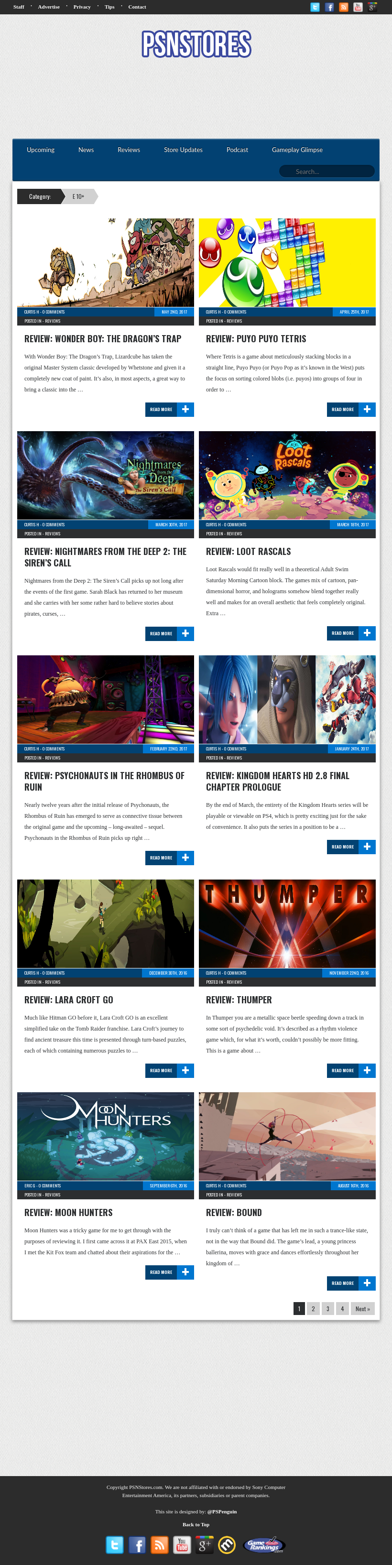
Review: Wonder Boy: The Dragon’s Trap (102, 338)
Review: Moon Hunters (68, 1212)
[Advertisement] (196, 99)
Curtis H (31, 311)
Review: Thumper (239, 999)
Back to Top (196, 1524)
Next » (363, 1308)
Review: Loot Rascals (248, 551)
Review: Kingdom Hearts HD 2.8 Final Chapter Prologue (277, 781)
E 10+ (78, 196)
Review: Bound (234, 1212)
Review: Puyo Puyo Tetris (256, 338)
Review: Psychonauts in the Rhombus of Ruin (104, 781)
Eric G (29, 1185)
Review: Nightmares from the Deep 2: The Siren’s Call (105, 557)
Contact (137, 7)
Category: (40, 196)
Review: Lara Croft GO (68, 999)
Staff (18, 7)
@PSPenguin (222, 1511)
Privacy (82, 7)
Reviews (52, 320)
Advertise (49, 7)
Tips (110, 7)
